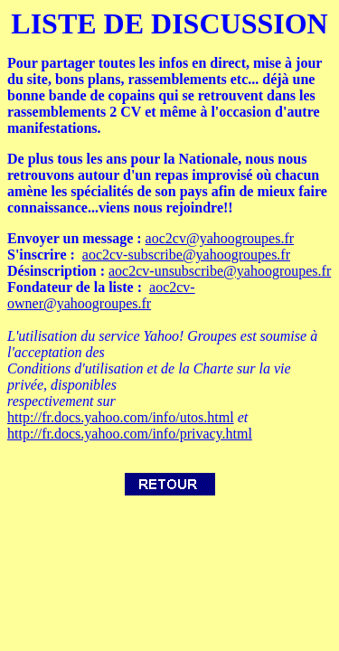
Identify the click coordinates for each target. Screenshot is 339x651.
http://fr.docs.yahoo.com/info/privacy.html (129, 433)
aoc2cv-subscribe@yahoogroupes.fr (186, 254)
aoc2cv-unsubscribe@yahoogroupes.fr (219, 270)
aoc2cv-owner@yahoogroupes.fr (101, 295)
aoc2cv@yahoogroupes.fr (220, 238)
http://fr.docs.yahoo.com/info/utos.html (120, 417)
